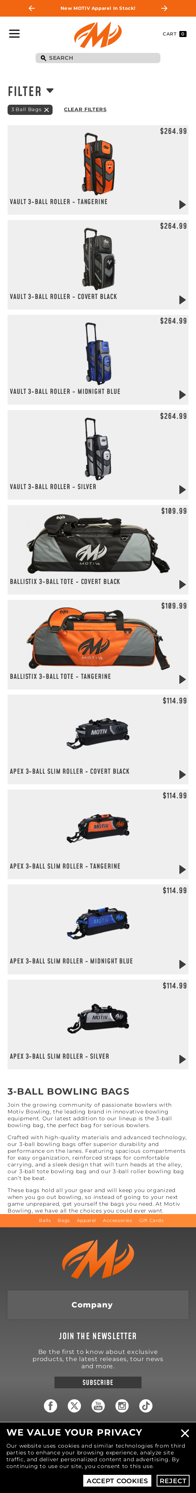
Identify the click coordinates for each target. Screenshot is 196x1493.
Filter (25, 92)
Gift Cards (151, 1220)
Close (185, 1433)
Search (43, 58)
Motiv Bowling (98, 35)
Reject (173, 1481)
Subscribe (97, 1383)
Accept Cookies (117, 1481)
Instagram (122, 1405)
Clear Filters (85, 109)
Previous (31, 8)
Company (92, 1304)
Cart (175, 34)
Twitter (74, 1405)
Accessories (117, 1220)
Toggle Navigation (14, 33)
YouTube (98, 1405)
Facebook (50, 1405)
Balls (45, 1220)
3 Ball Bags (26, 109)
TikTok (145, 1405)
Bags (64, 1220)
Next (164, 8)
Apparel (86, 1220)
